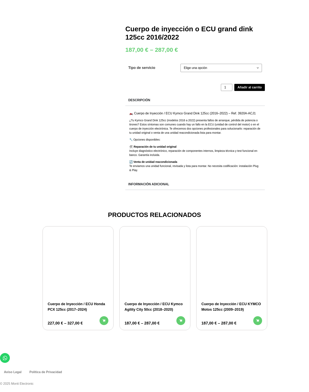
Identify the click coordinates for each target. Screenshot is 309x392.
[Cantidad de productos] (226, 87)
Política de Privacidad (45, 372)
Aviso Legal (12, 372)
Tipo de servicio (141, 68)
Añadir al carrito (249, 87)
